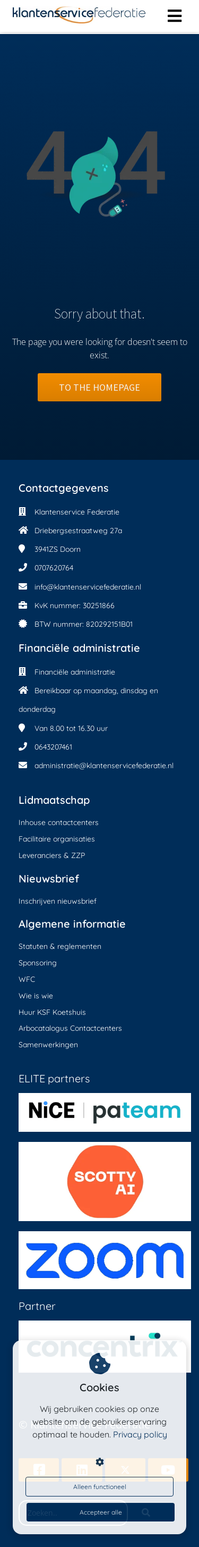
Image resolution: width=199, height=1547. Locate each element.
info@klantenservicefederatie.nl (87, 587)
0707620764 (53, 568)
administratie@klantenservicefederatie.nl (104, 765)
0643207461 (53, 747)
